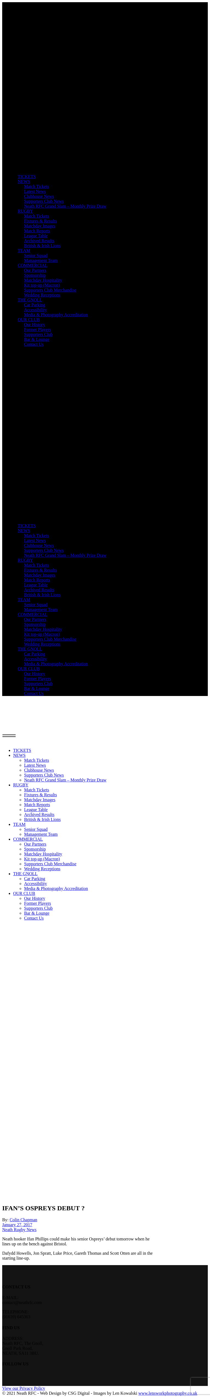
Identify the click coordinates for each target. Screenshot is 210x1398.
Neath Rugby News (19, 1229)
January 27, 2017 (17, 1224)
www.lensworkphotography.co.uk (167, 1393)
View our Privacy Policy (23, 1388)
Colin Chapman (23, 1219)
